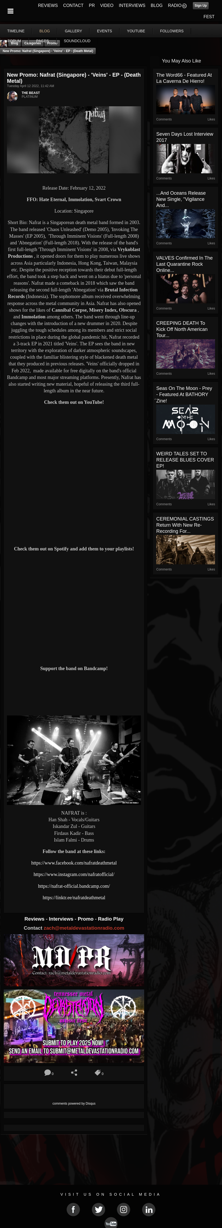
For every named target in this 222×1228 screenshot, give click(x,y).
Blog (14, 43)
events (104, 31)
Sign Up (201, 5)
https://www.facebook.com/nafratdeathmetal (74, 863)
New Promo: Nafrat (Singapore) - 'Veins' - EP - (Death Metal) (48, 51)
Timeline (16, 31)
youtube (136, 31)
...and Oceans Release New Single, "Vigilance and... (181, 199)
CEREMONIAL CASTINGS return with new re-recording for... (185, 525)
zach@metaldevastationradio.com (84, 928)
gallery (73, 31)
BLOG (157, 5)
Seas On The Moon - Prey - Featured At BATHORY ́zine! (184, 395)
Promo (86, 919)
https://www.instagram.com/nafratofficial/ (73, 874)
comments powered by (73, 1103)
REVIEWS (48, 5)
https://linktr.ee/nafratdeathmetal (74, 897)
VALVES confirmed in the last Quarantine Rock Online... (184, 264)
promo (52, 43)
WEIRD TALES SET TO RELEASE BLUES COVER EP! (185, 460)
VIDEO (106, 5)
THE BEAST (31, 93)
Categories (32, 43)
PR (92, 5)
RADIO (175, 5)
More (168, 31)
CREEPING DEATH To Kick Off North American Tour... (182, 329)
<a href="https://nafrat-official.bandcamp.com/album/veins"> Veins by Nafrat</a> (74, 693)
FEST (209, 16)
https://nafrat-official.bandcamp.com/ (74, 886)
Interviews (62, 919)
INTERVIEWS (132, 5)
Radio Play (110, 919)
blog (45, 31)
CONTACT (73, 5)
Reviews (35, 919)
